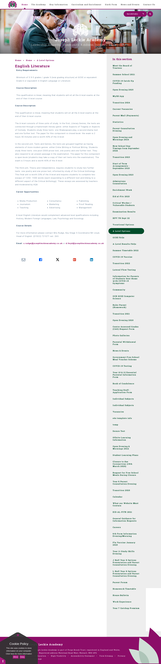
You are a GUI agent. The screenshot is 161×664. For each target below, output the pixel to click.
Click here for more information (19, 654)
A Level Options (45, 60)
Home (18, 60)
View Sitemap (106, 656)
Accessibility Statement (83, 656)
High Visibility (58, 656)
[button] (3, 660)
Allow (15, 657)
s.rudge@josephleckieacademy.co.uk (42, 243)
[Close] (18, 635)
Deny (22, 657)
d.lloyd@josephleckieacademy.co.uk (85, 243)
